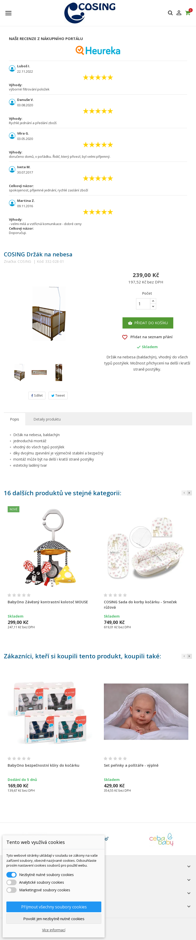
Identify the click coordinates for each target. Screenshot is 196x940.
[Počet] (143, 303)
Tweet (58, 395)
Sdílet (37, 395)
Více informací (53, 930)
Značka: (10, 261)
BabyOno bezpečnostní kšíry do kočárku (43, 765)
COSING (24, 261)
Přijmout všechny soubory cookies (54, 907)
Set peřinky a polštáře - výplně (131, 765)
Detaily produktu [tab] (47, 419)
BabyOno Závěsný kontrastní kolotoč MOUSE (48, 601)
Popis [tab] (14, 419)
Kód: (40, 261)
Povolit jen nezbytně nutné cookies (53, 918)
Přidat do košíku (148, 322)
